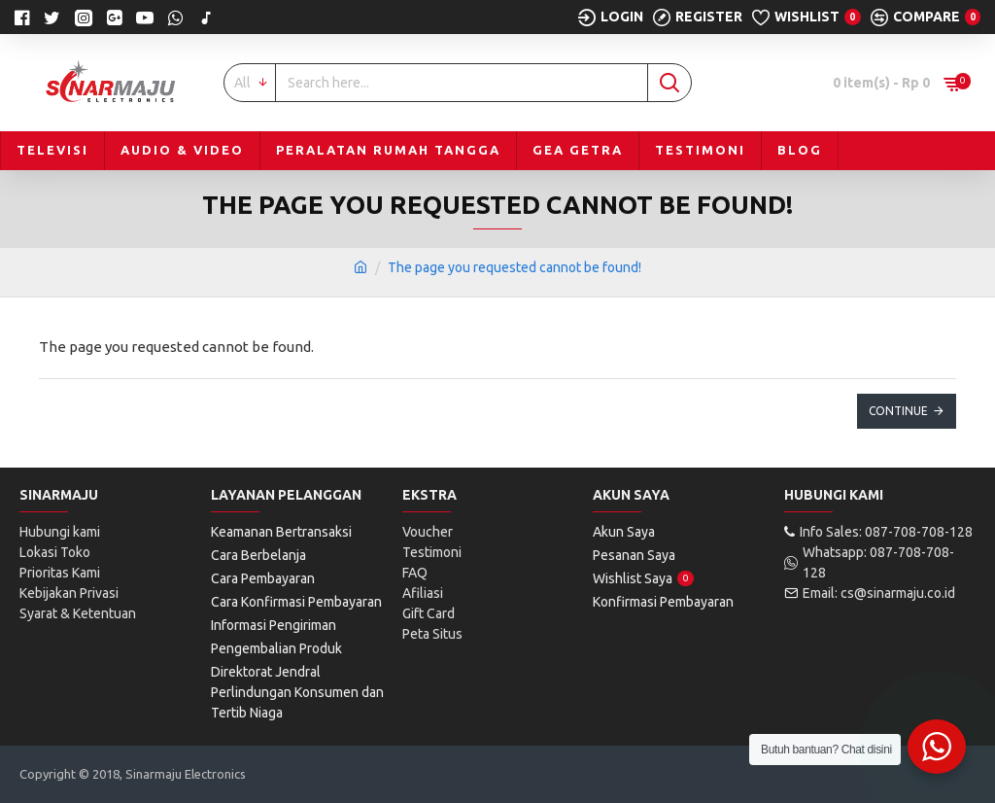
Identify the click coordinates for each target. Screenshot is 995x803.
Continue (898, 410)
